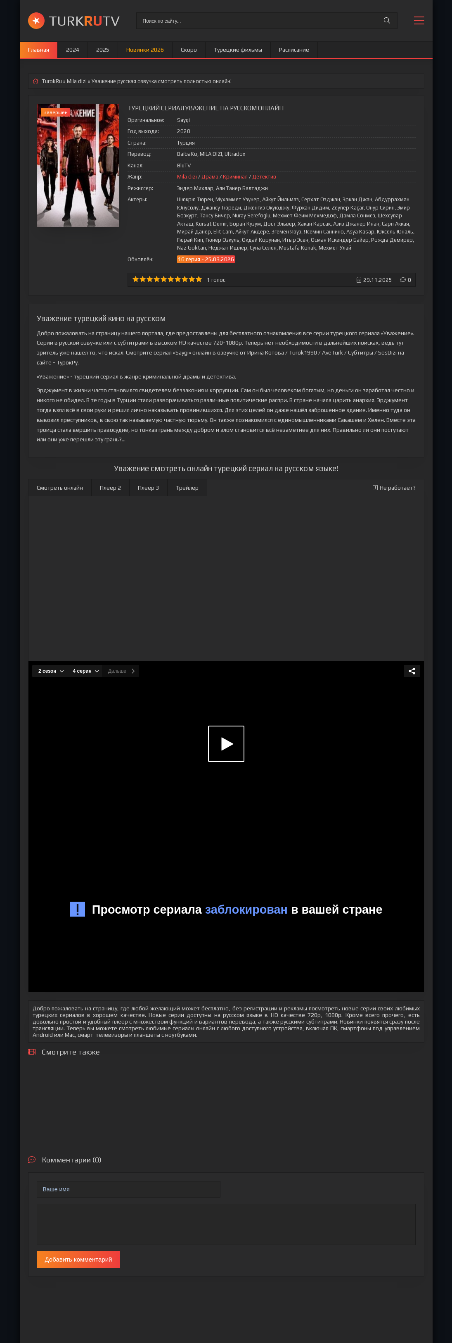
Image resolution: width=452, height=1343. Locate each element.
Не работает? (394, 487)
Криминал (235, 177)
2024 (72, 49)
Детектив (264, 177)
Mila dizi (187, 177)
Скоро (189, 49)
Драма (209, 177)
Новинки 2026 (145, 49)
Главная (38, 49)
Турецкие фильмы (238, 49)
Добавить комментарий (78, 1259)
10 (198, 279)
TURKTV (84, 20)
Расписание (294, 49)
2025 (102, 49)
